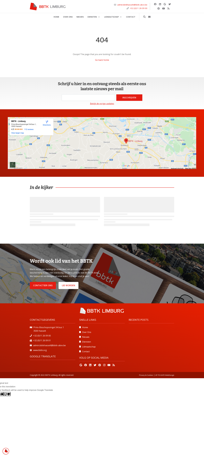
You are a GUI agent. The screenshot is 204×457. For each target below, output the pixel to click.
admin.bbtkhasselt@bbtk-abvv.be (132, 4)
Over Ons (86, 332)
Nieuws (85, 337)
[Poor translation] (7, 394)
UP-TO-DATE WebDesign (164, 375)
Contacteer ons (43, 285)
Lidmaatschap (89, 346)
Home (85, 327)
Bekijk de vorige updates (102, 103)
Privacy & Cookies (146, 375)
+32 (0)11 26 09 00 (138, 8)
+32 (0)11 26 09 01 (42, 340)
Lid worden (68, 285)
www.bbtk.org (40, 350)
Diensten (86, 341)
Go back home (102, 60)
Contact (86, 351)
